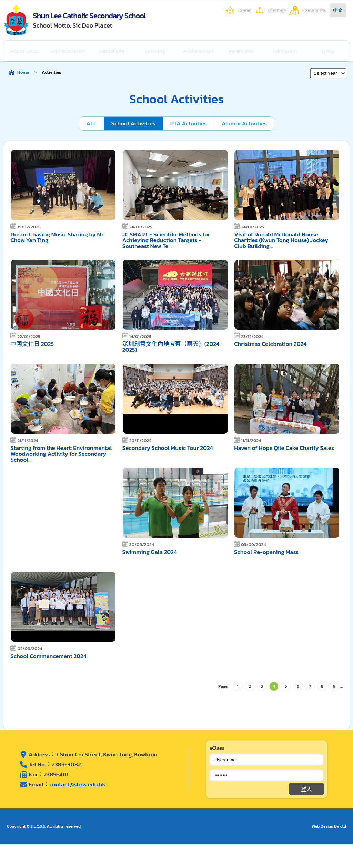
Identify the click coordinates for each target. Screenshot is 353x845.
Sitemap (276, 10)
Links (328, 51)
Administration (68, 51)
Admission (284, 51)
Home (245, 10)
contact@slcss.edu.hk (77, 785)
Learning (155, 51)
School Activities (133, 124)
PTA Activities (188, 124)
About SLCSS (25, 51)
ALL (90, 124)
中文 (338, 10)
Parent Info (241, 51)
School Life (112, 51)
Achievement (198, 51)
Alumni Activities (245, 124)
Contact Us (314, 10)
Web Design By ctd (329, 827)
